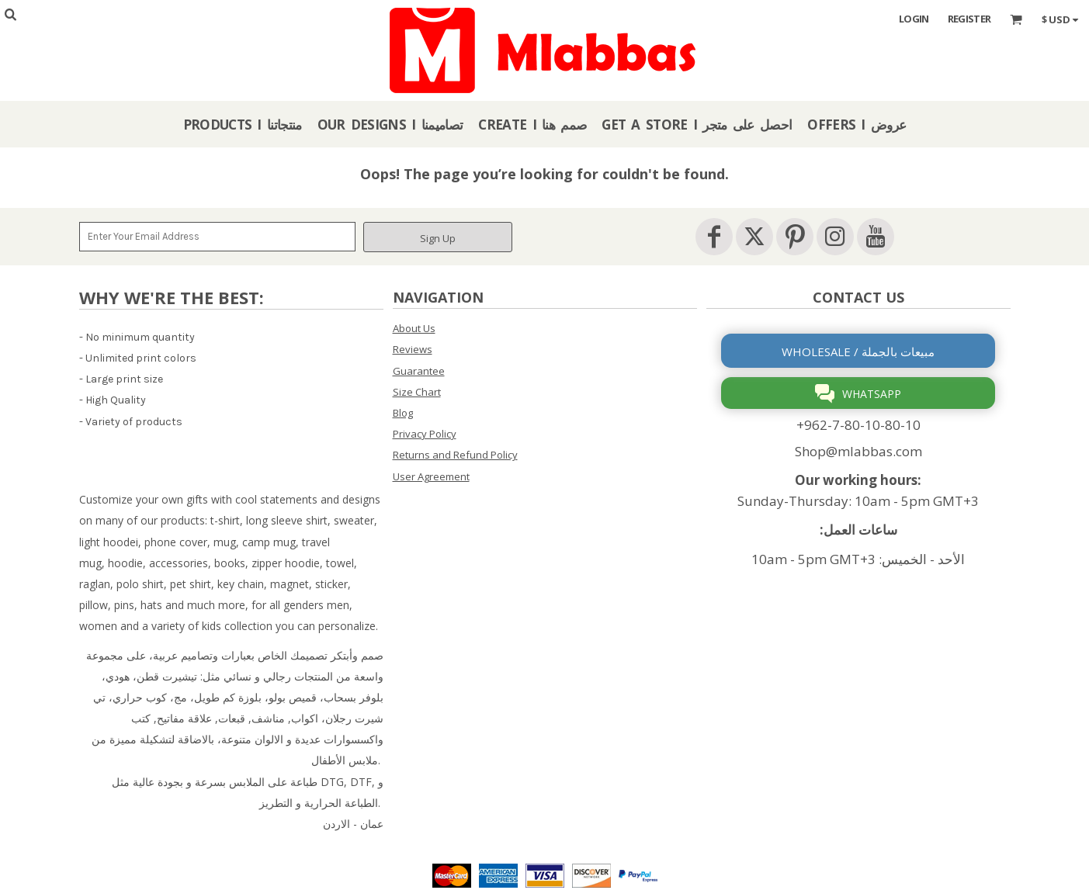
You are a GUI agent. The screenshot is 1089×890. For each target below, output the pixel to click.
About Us (414, 328)
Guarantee (419, 371)
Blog (403, 413)
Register (969, 19)
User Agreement (431, 476)
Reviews (412, 349)
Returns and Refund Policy (455, 455)
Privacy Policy (424, 434)
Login (914, 19)
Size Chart (417, 392)
